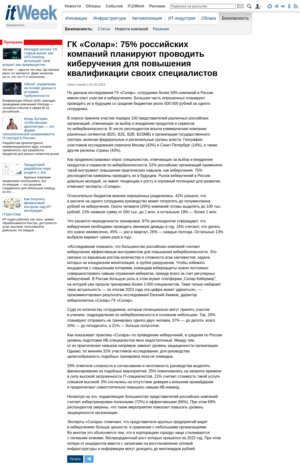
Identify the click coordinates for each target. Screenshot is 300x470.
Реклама (157, 6)
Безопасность (15, 25)
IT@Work (136, 6)
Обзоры (93, 6)
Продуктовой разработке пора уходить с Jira (37, 168)
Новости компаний (131, 29)
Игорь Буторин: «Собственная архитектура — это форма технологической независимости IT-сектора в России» (28, 128)
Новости (73, 6)
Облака (208, 18)
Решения (161, 29)
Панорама (13, 42)
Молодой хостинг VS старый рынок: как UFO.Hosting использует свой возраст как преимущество (29, 57)
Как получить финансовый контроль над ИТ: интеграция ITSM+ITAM (27, 206)
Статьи (104, 29)
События (114, 6)
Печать (75, 459)
